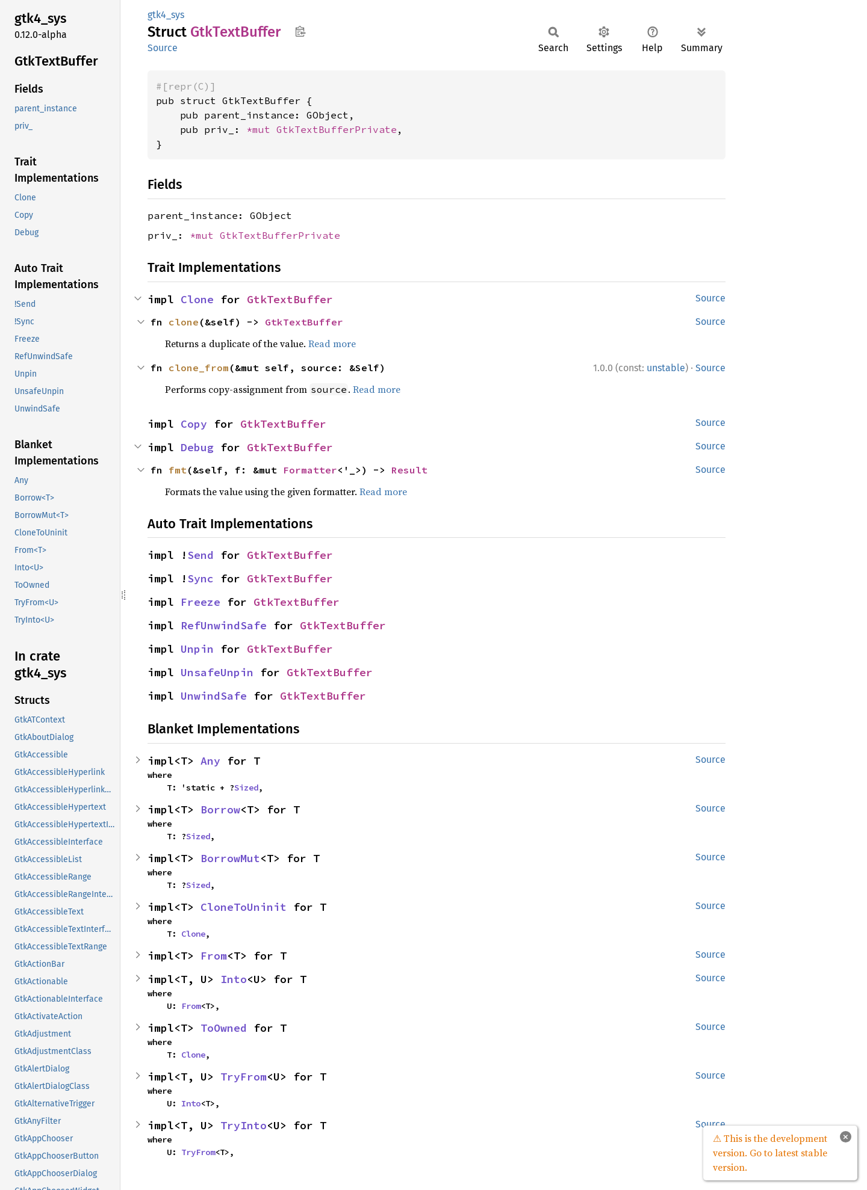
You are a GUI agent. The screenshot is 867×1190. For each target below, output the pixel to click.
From (213, 956)
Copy (194, 424)
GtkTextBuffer (290, 299)
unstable (666, 368)
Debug (197, 447)
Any (210, 761)
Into (233, 979)
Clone (197, 299)
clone (184, 322)
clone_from (199, 368)
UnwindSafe (214, 696)
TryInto (243, 1125)
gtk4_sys (166, 14)
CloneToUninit (243, 907)
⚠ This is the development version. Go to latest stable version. (770, 1153)
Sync (200, 578)
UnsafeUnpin (217, 672)
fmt (178, 470)
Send (200, 555)
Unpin (197, 649)
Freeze (200, 602)
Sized (246, 787)
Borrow (220, 809)
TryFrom (243, 1077)
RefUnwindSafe (224, 625)
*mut (261, 129)
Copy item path (300, 31)
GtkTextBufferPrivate (336, 129)
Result (409, 470)
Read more (332, 343)
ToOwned (223, 1028)
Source (163, 48)
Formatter (310, 470)
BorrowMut (230, 858)
